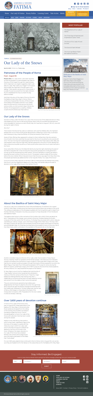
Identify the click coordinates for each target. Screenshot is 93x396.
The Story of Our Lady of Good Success (73, 42)
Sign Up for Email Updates (80, 7)
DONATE (71, 13)
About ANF (59, 388)
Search (86, 8)
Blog (69, 8)
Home (7, 13)
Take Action (54, 13)
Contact (65, 388)
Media (62, 13)
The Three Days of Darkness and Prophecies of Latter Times (73, 36)
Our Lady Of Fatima (62, 377)
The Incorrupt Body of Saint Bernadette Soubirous (72, 52)
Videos (40, 17)
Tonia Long (21, 68)
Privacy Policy (72, 388)
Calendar (79, 8)
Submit (46, 366)
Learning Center (43, 13)
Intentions (47, 17)
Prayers (22, 17)
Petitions (28, 17)
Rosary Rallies (31, 13)
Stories (35, 17)
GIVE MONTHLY (82, 13)
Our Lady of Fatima (17, 13)
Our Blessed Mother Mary (15, 58)
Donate (58, 384)
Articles (7, 17)
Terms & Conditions (83, 388)
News (73, 8)
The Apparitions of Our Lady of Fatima (73, 30)
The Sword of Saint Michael (72, 47)
